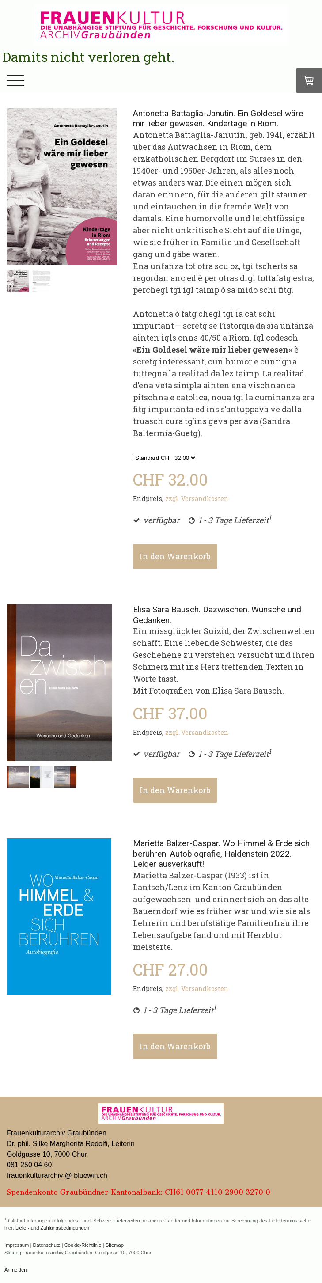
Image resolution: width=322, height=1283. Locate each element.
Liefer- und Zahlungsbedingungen (52, 1227)
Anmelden (15, 1269)
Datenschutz (46, 1245)
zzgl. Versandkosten (196, 498)
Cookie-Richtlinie (83, 1245)
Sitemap (115, 1245)
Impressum (16, 1245)
